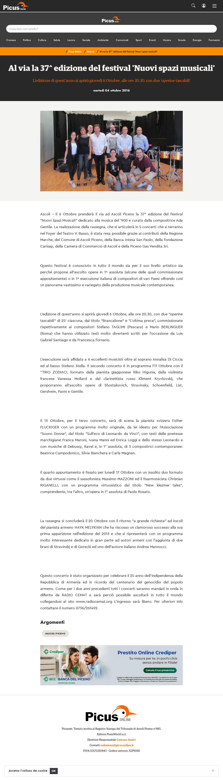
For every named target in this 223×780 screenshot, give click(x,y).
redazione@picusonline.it (117, 745)
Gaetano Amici (126, 739)
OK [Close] (54, 771)
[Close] (213, 770)
